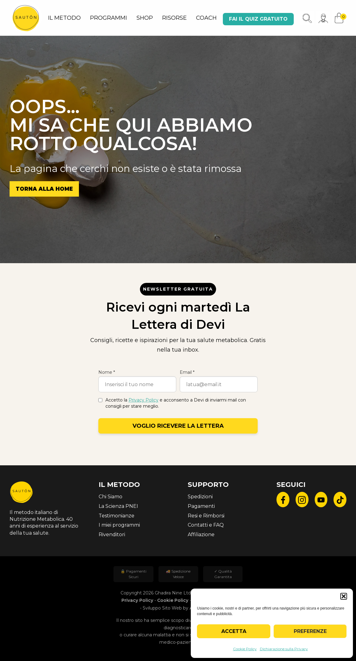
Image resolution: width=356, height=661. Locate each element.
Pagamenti (201, 506)
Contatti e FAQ (206, 525)
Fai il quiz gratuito (258, 19)
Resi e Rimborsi (206, 516)
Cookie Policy (245, 649)
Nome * (106, 372)
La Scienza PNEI (118, 506)
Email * (187, 372)
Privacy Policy (143, 400)
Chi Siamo (110, 497)
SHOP (145, 17)
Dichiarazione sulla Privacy (284, 649)
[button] (344, 596)
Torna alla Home (44, 189)
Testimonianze (116, 516)
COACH (206, 17)
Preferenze (310, 631)
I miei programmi (119, 525)
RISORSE (174, 17)
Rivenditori (112, 534)
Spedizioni (200, 497)
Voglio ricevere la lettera (178, 425)
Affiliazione (201, 534)
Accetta (233, 631)
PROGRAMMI (108, 17)
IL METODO (64, 17)
